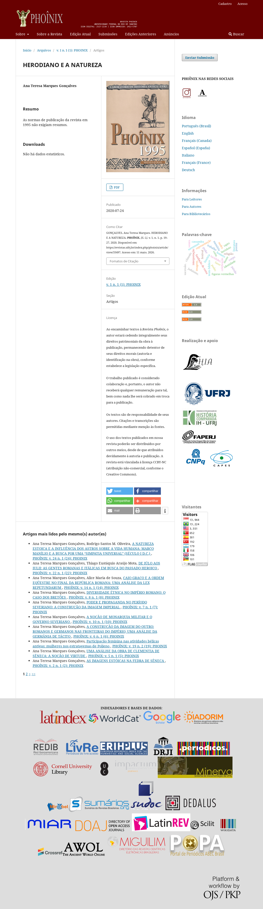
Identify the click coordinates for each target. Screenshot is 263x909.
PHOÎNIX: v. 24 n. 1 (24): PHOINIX (60, 558)
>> (34, 674)
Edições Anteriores (140, 34)
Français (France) (196, 162)
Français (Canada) (197, 140)
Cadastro (225, 3)
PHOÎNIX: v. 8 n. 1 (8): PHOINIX (94, 597)
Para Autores (191, 206)
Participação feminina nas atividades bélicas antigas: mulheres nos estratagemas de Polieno (96, 643)
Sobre (21, 34)
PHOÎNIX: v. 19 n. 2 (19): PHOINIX (139, 646)
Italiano (188, 155)
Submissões (107, 34)
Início (27, 50)
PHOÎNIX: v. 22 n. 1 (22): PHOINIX (60, 573)
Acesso (242, 3)
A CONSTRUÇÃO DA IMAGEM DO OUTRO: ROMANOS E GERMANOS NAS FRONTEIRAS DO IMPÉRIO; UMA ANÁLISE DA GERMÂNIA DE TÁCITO (95, 631)
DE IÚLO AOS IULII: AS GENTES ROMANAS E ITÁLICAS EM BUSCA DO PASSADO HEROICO (96, 565)
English (188, 133)
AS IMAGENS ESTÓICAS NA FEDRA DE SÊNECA (126, 660)
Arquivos (44, 50)
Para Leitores (192, 199)
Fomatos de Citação (124, 261)
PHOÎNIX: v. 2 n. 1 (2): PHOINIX (58, 665)
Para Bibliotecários (196, 214)
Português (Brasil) (196, 126)
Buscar (236, 34)
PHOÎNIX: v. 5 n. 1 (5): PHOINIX (113, 655)
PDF (116, 187)
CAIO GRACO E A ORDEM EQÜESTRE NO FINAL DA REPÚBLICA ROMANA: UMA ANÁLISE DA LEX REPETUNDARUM (98, 582)
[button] (119, 491)
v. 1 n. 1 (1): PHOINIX (72, 50)
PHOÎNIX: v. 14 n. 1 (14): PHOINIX (91, 587)
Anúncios (171, 34)
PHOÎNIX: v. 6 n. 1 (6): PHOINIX (98, 636)
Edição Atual (80, 34)
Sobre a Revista (49, 34)
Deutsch (188, 170)
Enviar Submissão (199, 57)
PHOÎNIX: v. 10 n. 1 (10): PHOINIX (100, 621)
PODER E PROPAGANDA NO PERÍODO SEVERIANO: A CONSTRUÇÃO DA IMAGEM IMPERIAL (90, 604)
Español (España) (196, 148)
